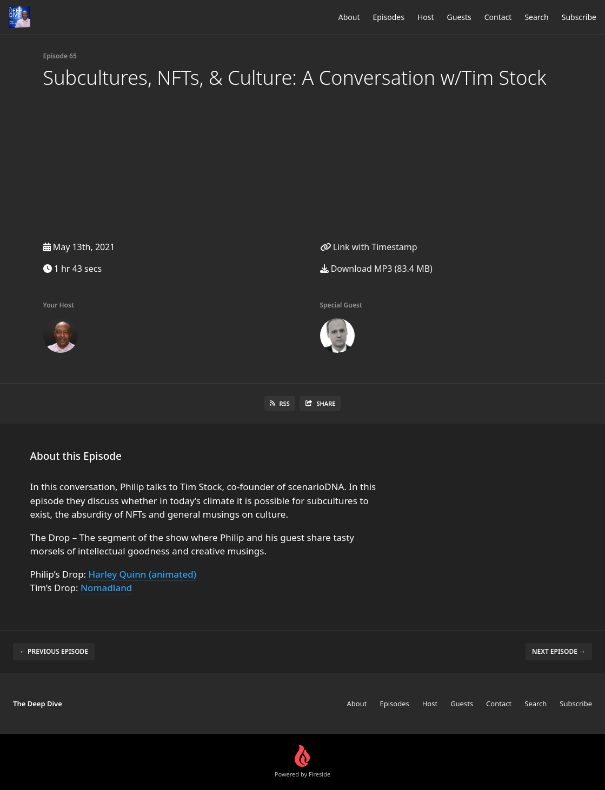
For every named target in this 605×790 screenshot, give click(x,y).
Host (425, 17)
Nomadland (106, 587)
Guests (459, 17)
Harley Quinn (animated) (143, 574)
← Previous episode (53, 651)
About (349, 17)
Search (536, 17)
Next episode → (559, 651)
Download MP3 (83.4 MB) (376, 269)
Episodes (388, 17)
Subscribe (579, 17)
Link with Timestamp (368, 247)
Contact (498, 17)
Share (320, 403)
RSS (280, 403)
